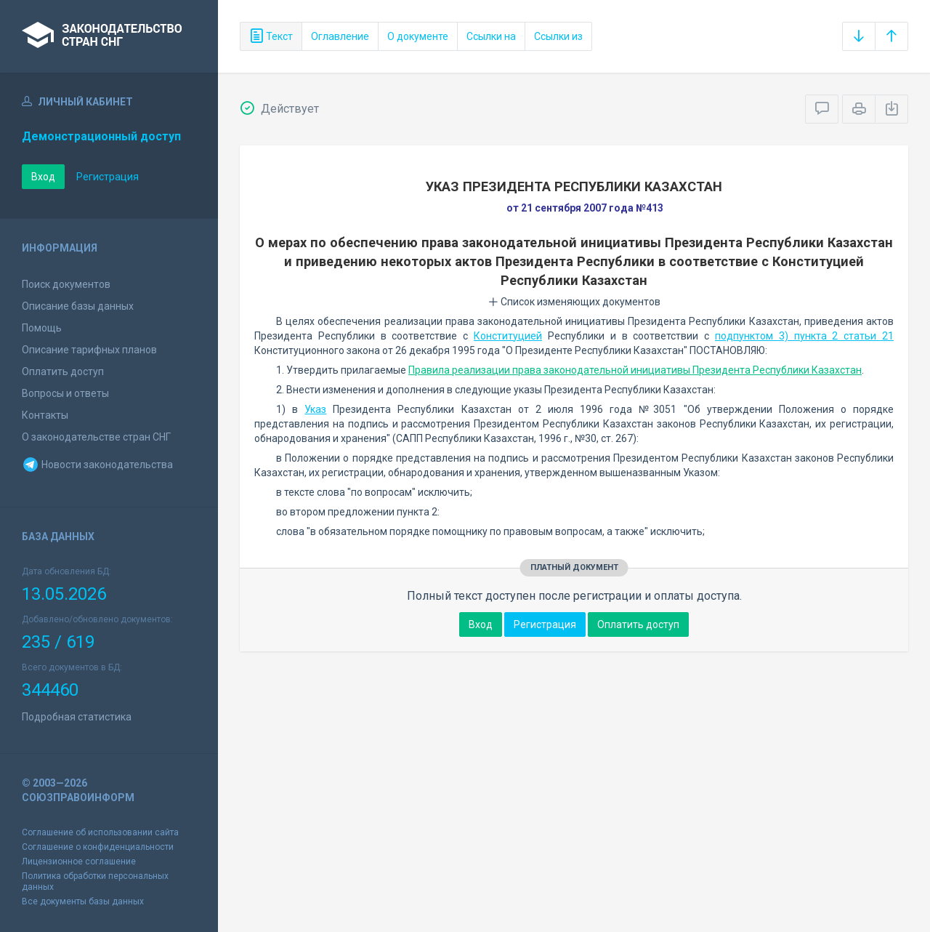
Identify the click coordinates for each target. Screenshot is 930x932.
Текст (271, 36)
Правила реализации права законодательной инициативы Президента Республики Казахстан (635, 370)
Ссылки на (491, 36)
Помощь (42, 328)
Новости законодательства (97, 464)
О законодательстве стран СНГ (96, 437)
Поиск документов (66, 284)
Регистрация (107, 176)
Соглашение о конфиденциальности (98, 847)
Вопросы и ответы (65, 393)
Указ (315, 409)
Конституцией (508, 336)
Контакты (45, 415)
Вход (43, 176)
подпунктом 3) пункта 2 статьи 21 (804, 336)
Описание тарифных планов (89, 349)
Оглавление (340, 36)
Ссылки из (558, 36)
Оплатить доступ (63, 371)
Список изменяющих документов (574, 302)
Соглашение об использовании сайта (100, 832)
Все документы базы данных (83, 901)
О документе (417, 36)
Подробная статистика (77, 717)
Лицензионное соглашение (79, 861)
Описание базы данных (78, 306)
